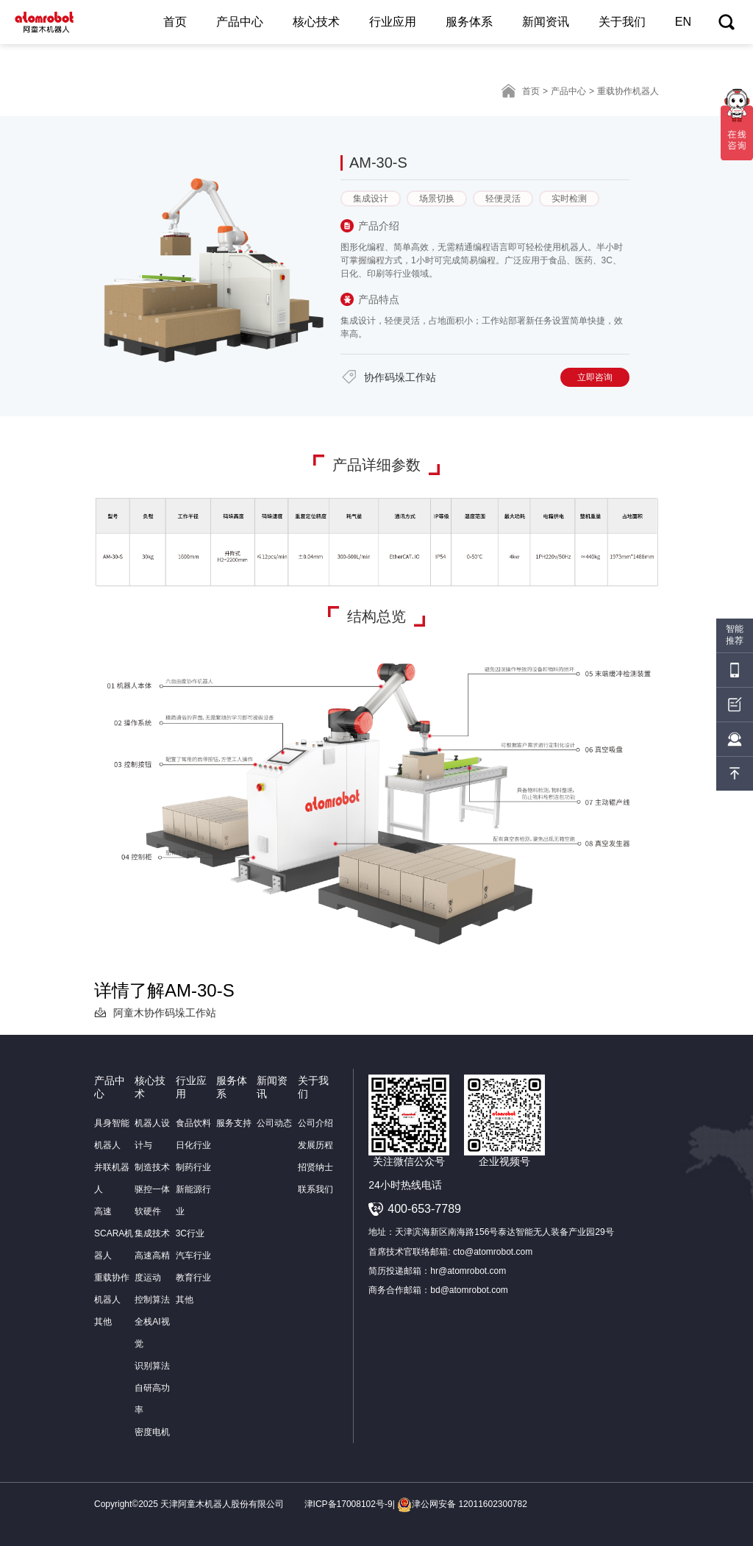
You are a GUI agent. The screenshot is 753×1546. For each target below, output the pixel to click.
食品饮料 (193, 1123)
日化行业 (193, 1145)
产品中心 (239, 21)
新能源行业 (193, 1200)
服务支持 (233, 1123)
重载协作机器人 (111, 1288)
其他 (103, 1322)
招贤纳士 (315, 1167)
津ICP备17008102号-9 (348, 1504)
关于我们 (622, 21)
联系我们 (315, 1189)
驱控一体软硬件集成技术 (152, 1211)
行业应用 (392, 21)
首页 (175, 21)
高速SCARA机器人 (113, 1233)
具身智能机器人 (111, 1134)
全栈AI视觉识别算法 (152, 1344)
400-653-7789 (424, 1209)
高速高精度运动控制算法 (152, 1277)
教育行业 (193, 1277)
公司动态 (274, 1123)
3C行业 (190, 1233)
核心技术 (316, 21)
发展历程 (315, 1145)
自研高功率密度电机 (152, 1410)
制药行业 (193, 1167)
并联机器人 (111, 1178)
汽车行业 (193, 1255)
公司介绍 (315, 1123)
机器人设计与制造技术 (152, 1145)
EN (683, 21)
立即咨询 (595, 377)
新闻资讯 (545, 21)
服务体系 (469, 21)
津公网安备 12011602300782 (462, 1504)
